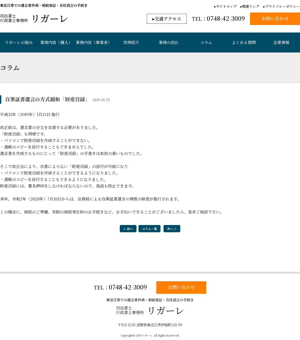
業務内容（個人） (56, 42)
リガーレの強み (19, 42)
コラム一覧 (149, 228)
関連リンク (251, 6)
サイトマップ (226, 6)
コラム (206, 42)
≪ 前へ (128, 228)
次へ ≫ (172, 228)
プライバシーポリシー (282, 6)
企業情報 (281, 42)
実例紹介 (131, 42)
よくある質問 (244, 42)
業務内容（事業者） (94, 42)
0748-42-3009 (128, 287)
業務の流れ (169, 42)
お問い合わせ (181, 287)
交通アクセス (167, 18)
